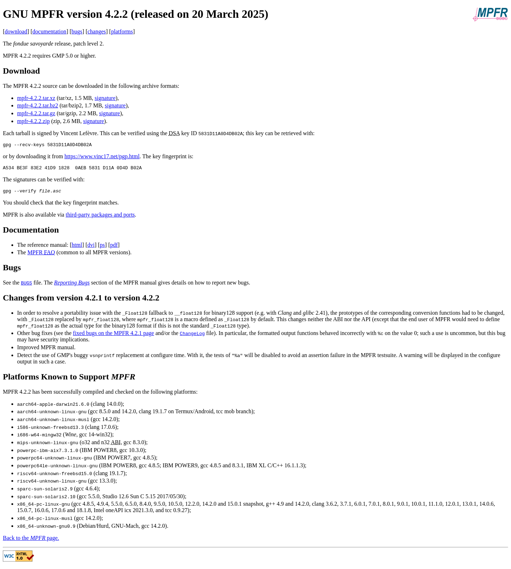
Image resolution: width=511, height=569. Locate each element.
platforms (122, 31)
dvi (90, 248)
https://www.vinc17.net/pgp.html (102, 157)
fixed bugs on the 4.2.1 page (113, 336)
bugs (77, 31)
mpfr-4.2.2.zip (33, 121)
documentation (49, 31)
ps (102, 248)
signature (105, 98)
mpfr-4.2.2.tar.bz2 (37, 105)
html (77, 248)
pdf (114, 248)
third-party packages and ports (100, 218)
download (16, 31)
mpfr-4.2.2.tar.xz (36, 98)
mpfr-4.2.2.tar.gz (36, 113)
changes (97, 31)
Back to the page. (31, 541)
